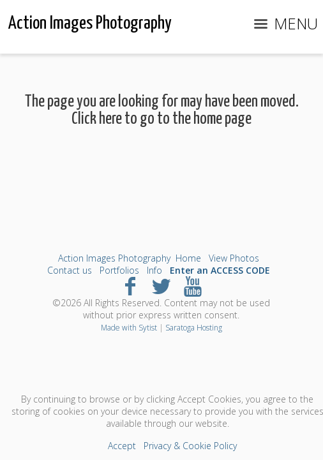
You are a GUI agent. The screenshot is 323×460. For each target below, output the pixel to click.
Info (154, 270)
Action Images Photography (114, 258)
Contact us (69, 270)
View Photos (234, 258)
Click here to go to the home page (161, 119)
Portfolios (119, 270)
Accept (122, 446)
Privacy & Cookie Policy (190, 446)
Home (188, 258)
